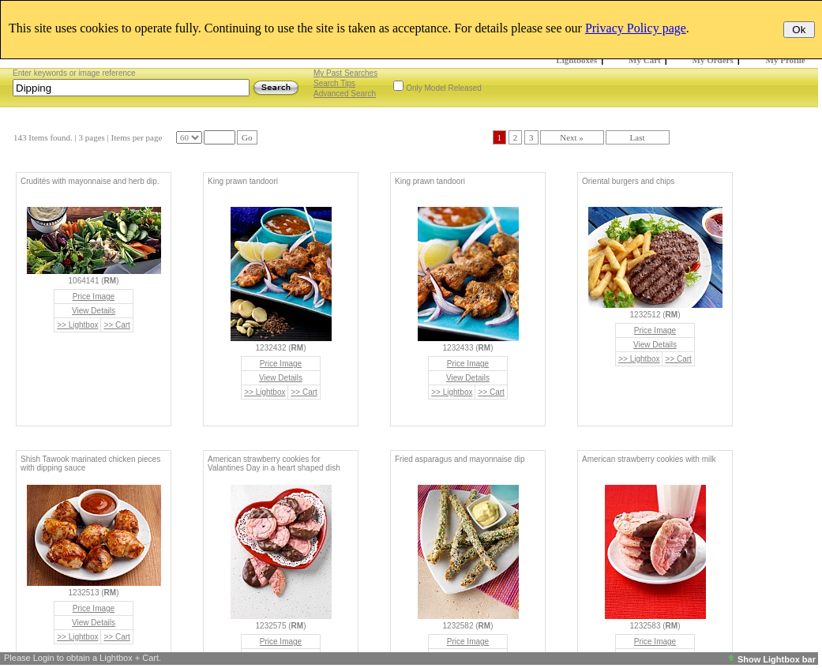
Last (637, 137)
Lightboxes (576, 60)
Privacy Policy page (635, 28)
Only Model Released (444, 88)
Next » (572, 137)
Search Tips (334, 83)
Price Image (93, 296)
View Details (93, 310)
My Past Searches (345, 73)
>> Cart (116, 325)
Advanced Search (344, 93)
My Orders (713, 60)
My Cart (645, 60)
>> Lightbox (77, 325)
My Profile (785, 60)
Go (247, 137)
